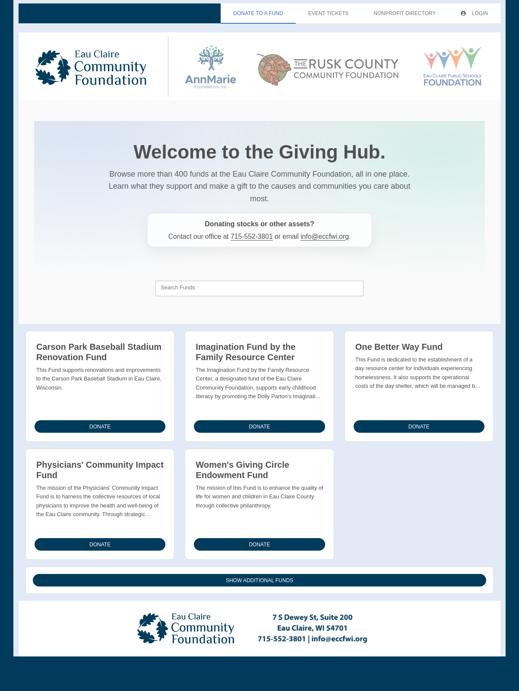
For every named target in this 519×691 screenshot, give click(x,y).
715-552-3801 (252, 236)
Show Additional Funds (259, 580)
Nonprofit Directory (404, 13)
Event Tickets (328, 13)
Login (474, 13)
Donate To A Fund (258, 13)
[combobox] (259, 288)
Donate (100, 427)
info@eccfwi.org (325, 236)
